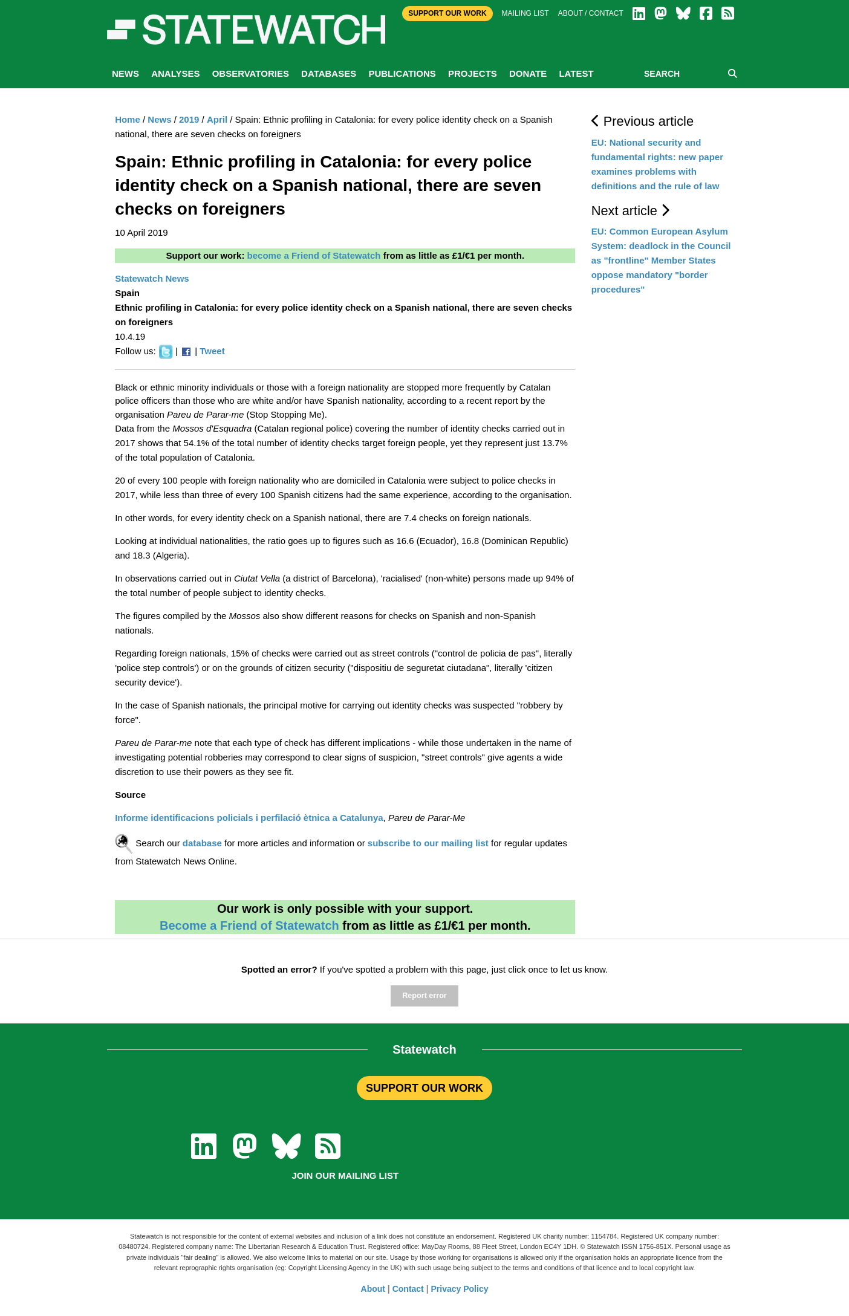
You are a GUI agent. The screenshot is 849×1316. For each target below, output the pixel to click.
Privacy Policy (460, 1289)
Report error (424, 995)
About (373, 1289)
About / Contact (590, 13)
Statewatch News (152, 278)
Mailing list (525, 13)
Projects (472, 73)
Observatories (250, 73)
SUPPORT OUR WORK (424, 1088)
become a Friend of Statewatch (314, 255)
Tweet (212, 351)
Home (127, 119)
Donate (528, 73)
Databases (328, 73)
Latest (576, 73)
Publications (401, 73)
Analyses (175, 73)
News (125, 73)
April (217, 119)
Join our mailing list (344, 1175)
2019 (189, 119)
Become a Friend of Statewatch (249, 925)
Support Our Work (447, 13)
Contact (408, 1289)
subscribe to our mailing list (428, 843)
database (202, 843)
